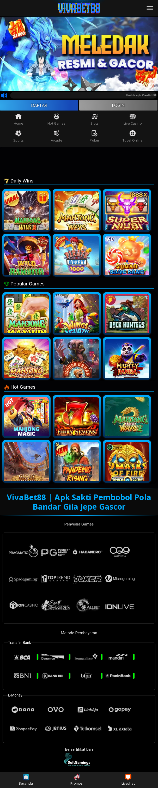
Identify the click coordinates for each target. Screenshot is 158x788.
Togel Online (133, 137)
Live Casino (133, 120)
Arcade (56, 137)
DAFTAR (39, 106)
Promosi (77, 780)
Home (18, 120)
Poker (94, 137)
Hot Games (56, 120)
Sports (18, 137)
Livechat (128, 780)
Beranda (26, 780)
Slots (94, 120)
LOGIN (118, 106)
